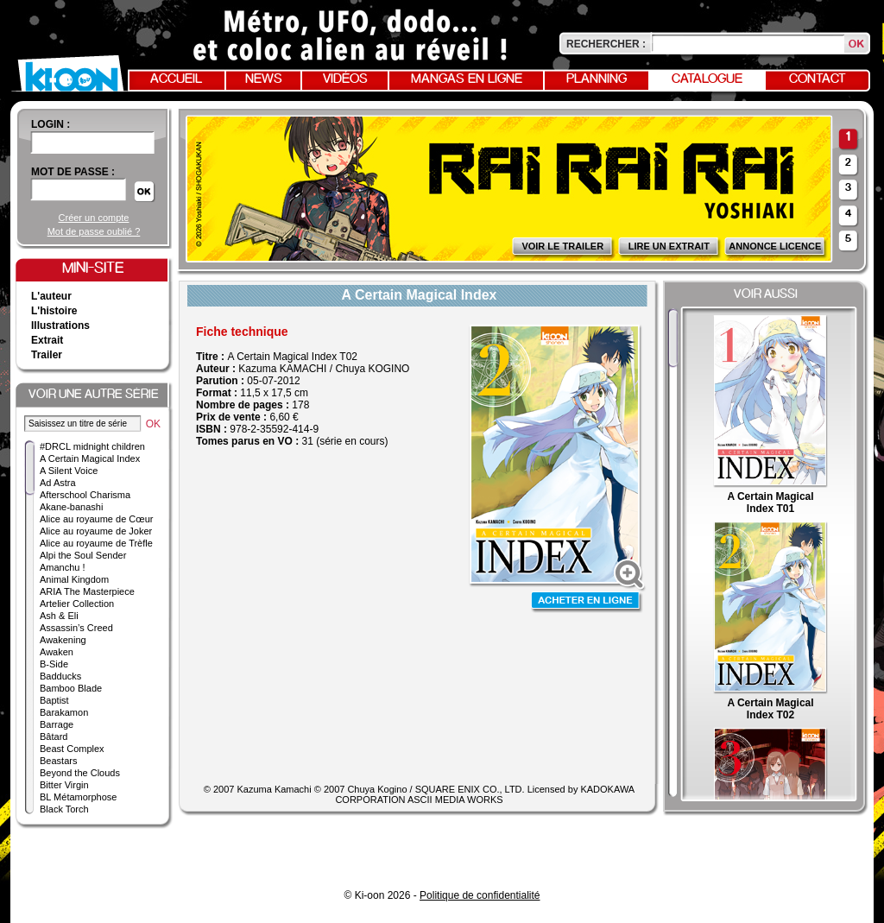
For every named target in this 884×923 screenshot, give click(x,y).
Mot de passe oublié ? (94, 231)
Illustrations (60, 325)
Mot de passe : (73, 172)
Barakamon (64, 712)
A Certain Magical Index (90, 458)
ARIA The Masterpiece (87, 591)
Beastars (58, 760)
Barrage (56, 724)
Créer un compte (94, 217)
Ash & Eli (59, 615)
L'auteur (51, 296)
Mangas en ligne (466, 79)
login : (50, 124)
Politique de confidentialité (480, 895)
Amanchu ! (62, 567)
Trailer (46, 355)
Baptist (54, 700)
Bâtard (53, 736)
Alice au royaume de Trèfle (96, 543)
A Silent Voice (69, 470)
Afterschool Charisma (85, 495)
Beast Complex (72, 748)
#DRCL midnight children (92, 446)
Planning (596, 79)
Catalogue (707, 79)
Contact (817, 79)
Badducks (60, 676)
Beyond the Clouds (80, 773)
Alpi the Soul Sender (83, 555)
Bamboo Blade (71, 688)
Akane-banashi (71, 507)
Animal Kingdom (74, 579)
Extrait (47, 340)
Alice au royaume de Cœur (96, 519)
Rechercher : (606, 44)
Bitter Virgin (64, 785)
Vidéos (345, 79)
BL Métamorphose (78, 797)
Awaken (56, 652)
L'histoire (54, 311)
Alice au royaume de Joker (96, 531)
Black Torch (64, 809)
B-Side (54, 664)
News (263, 79)
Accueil (176, 79)
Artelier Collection (77, 603)
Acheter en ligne (587, 602)
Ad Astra (58, 482)
